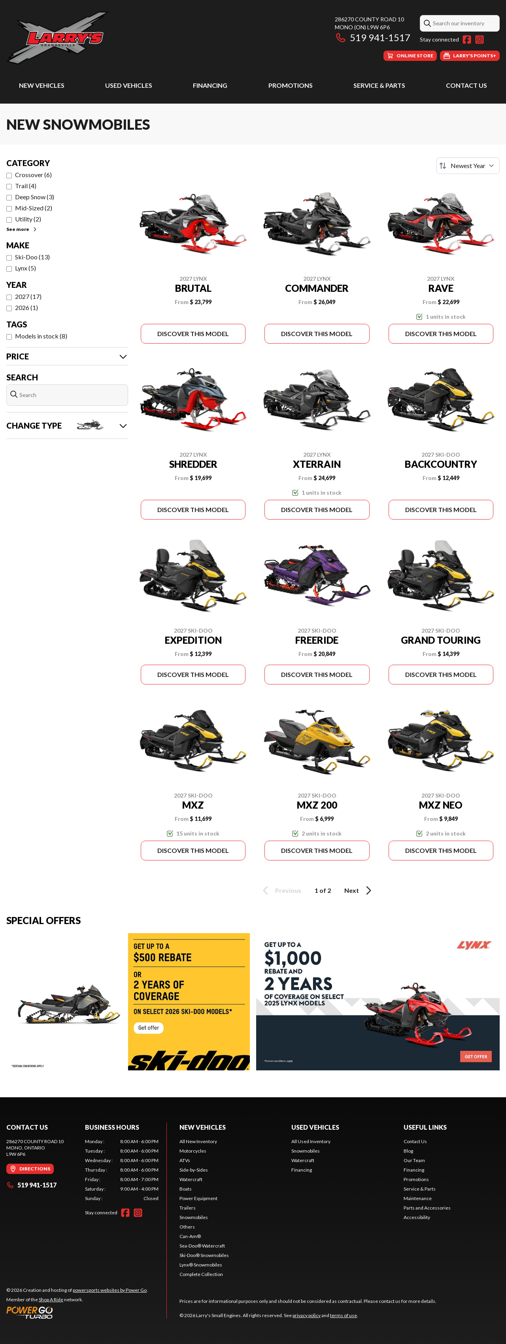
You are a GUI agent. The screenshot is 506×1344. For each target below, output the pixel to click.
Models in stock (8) (41, 336)
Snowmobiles (193, 1217)
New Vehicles (41, 85)
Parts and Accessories (427, 1208)
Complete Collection (201, 1274)
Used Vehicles (128, 85)
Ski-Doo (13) (32, 257)
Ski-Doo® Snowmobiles (204, 1255)
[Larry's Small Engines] (105, 38)
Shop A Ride (51, 1299)
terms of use (343, 1315)
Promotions (290, 85)
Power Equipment (198, 1198)
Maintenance (418, 1198)
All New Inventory (198, 1141)
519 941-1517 (372, 37)
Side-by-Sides (193, 1170)
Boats (185, 1189)
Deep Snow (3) (34, 196)
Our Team (414, 1160)
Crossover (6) (33, 174)
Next (359, 890)
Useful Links (425, 1127)
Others (187, 1227)
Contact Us (466, 85)
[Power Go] (77, 1312)
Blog (408, 1151)
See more (22, 229)
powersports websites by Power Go (110, 1290)
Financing (210, 85)
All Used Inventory (310, 1141)
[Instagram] (479, 39)
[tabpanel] (122, 1170)
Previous (280, 890)
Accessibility (417, 1217)
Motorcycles (192, 1151)
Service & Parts (379, 85)
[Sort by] (468, 165)
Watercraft (190, 1179)
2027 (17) (28, 296)
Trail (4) (25, 185)
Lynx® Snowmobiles (200, 1265)
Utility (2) (28, 219)
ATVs (184, 1160)
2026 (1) (26, 307)
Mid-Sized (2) (33, 208)
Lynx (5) (25, 268)
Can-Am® (190, 1236)
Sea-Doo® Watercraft (202, 1246)
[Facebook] (467, 39)
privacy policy (307, 1315)
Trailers (187, 1208)
